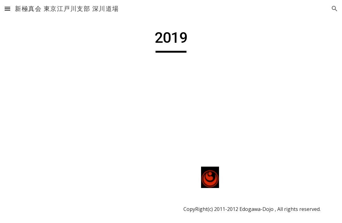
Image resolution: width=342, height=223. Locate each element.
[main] (171, 40)
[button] (7, 8)
